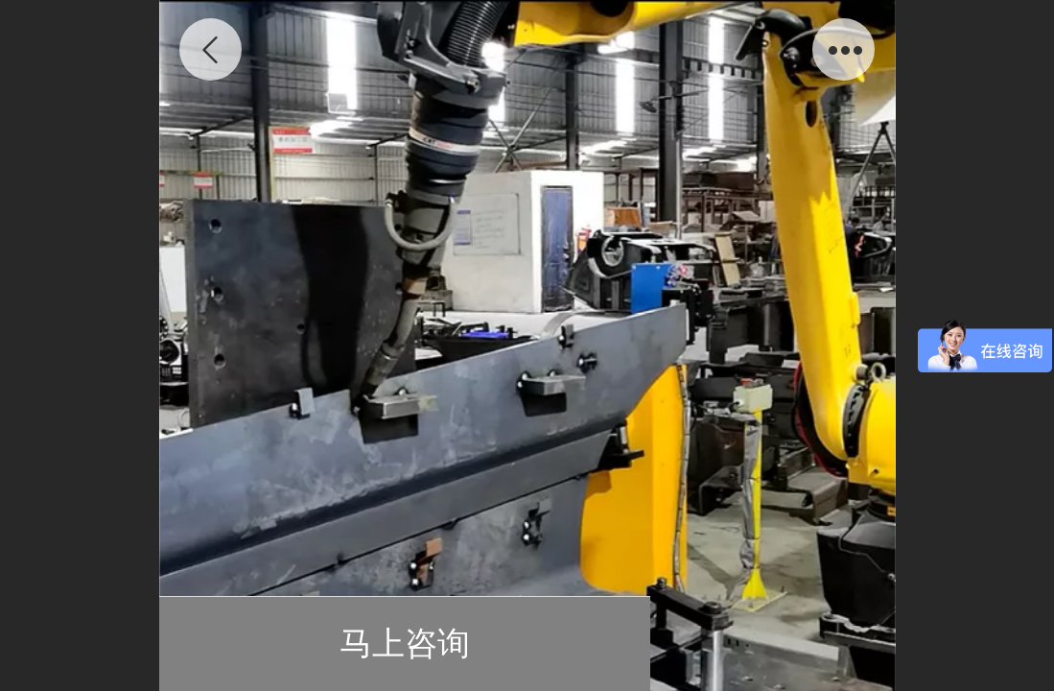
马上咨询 (405, 643)
